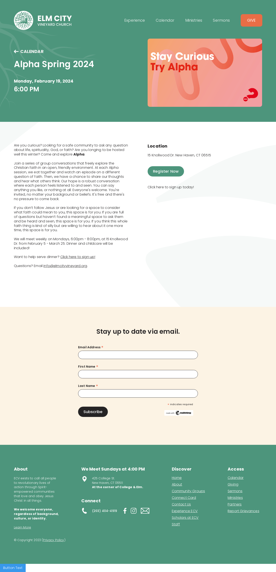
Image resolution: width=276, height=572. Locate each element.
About (177, 484)
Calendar (235, 478)
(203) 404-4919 (104, 510)
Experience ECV (185, 511)
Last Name (88, 386)
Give (251, 20)
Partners (235, 504)
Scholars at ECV (185, 517)
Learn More (22, 527)
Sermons (235, 491)
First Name (88, 366)
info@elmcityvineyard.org (65, 265)
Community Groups (188, 491)
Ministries (235, 498)
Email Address (90, 347)
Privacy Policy (53, 540)
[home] (43, 20)
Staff (176, 524)
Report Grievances (243, 511)
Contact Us (181, 504)
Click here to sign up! (77, 256)
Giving (233, 484)
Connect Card (184, 498)
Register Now (166, 171)
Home (177, 478)
